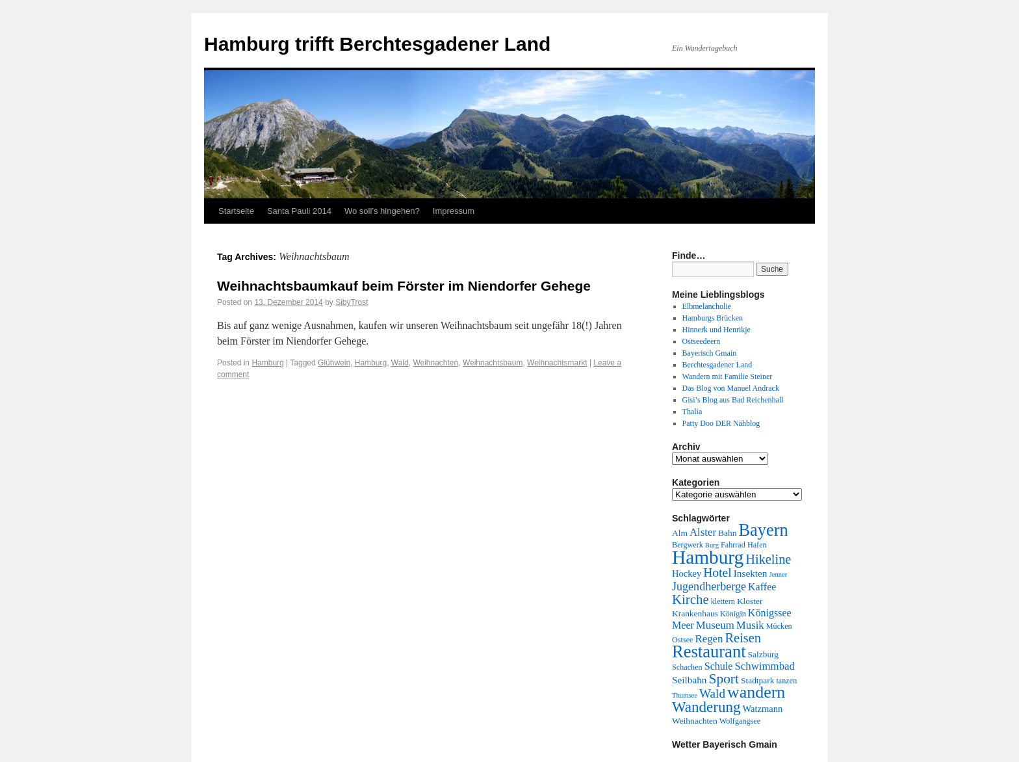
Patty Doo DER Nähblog (721, 423)
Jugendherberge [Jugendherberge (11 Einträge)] (709, 586)
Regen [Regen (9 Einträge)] (709, 639)
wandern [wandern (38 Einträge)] (756, 692)
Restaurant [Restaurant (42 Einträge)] (709, 651)
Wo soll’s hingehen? (382, 211)
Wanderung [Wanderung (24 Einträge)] (706, 707)
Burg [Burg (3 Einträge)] (712, 545)
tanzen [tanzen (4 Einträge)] (786, 680)
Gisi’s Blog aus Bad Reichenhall (733, 399)
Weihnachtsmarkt (557, 362)
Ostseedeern (701, 341)
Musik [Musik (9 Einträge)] (750, 625)
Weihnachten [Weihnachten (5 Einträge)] (694, 721)
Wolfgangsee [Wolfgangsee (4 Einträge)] (739, 721)
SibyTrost (351, 302)
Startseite (236, 211)
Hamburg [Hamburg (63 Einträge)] (707, 557)
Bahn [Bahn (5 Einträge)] (727, 533)
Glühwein (334, 362)
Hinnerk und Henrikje (716, 329)
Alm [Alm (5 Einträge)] (680, 533)
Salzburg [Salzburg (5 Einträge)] (763, 654)
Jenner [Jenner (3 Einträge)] (778, 574)
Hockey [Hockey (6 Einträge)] (686, 573)
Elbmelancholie (706, 306)
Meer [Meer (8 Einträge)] (683, 625)
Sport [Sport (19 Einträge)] (723, 679)
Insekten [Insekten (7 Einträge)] (750, 573)
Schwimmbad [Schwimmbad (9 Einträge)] (764, 666)
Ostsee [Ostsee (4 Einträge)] (682, 639)
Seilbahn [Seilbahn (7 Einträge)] (689, 679)
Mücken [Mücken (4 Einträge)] (779, 626)
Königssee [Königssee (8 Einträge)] (770, 612)
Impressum (453, 211)
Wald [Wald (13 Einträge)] (712, 693)
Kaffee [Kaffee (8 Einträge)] (762, 586)
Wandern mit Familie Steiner (727, 376)
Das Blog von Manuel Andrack (730, 388)
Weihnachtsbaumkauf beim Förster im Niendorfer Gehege (404, 285)
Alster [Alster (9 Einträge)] (703, 532)
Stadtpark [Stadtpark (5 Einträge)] (758, 680)
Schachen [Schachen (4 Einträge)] (687, 667)
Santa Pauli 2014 (299, 211)
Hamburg (267, 362)
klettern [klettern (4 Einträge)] (723, 601)
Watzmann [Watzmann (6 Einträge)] (762, 708)
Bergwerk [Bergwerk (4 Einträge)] (687, 544)
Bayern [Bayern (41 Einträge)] (763, 530)
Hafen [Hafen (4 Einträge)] (757, 544)
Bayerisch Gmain (709, 353)
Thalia (692, 411)
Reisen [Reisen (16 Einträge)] (743, 638)
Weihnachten (435, 362)
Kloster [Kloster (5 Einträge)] (750, 601)
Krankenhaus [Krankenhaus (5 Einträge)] (695, 613)
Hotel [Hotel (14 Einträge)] (717, 572)
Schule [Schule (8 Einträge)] (718, 666)
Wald (400, 362)
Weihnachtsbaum (493, 362)
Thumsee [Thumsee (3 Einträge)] (684, 695)
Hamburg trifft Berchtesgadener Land (377, 44)
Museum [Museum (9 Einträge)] (715, 625)
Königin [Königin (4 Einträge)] (733, 613)
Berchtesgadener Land (717, 364)
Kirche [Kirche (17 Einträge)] (690, 599)
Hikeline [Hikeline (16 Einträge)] (768, 559)
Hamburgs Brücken (712, 317)
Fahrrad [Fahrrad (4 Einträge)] (733, 544)
